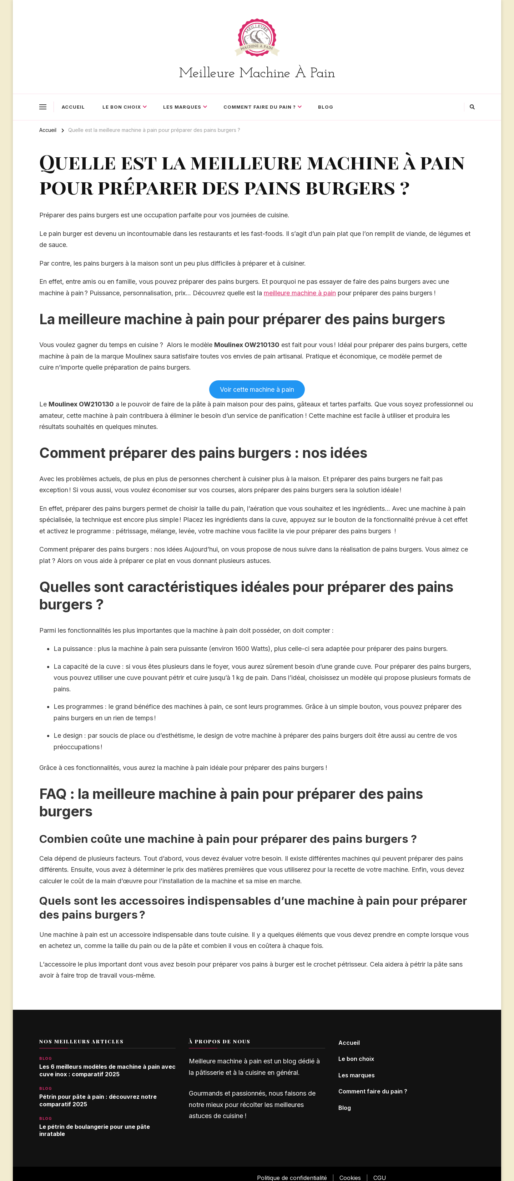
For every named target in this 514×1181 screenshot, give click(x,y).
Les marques (182, 107)
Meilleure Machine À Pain (257, 73)
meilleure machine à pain (300, 293)
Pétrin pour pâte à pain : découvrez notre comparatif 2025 (98, 1100)
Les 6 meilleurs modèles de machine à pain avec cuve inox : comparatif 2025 (107, 1070)
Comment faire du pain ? (259, 107)
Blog (325, 107)
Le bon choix (121, 107)
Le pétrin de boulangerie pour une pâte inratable (94, 1130)
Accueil (73, 107)
